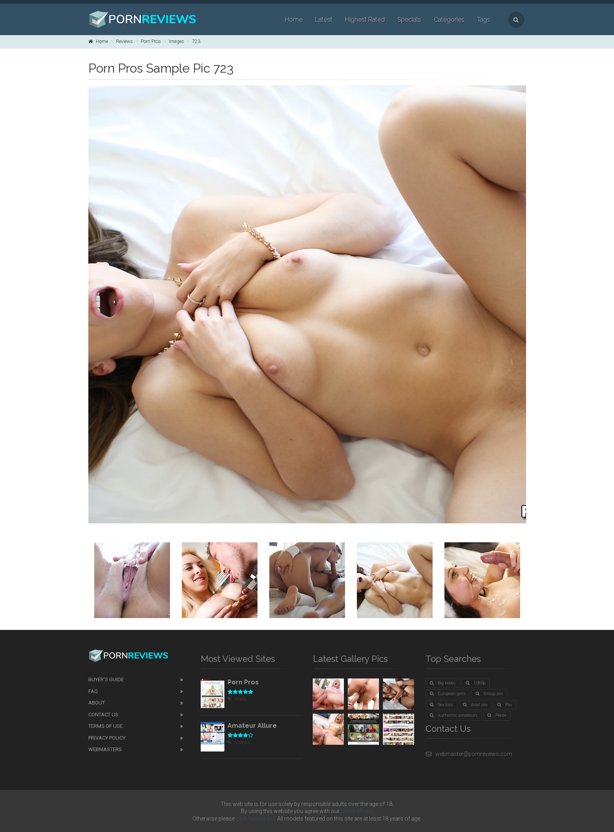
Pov (504, 704)
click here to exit (255, 818)
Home (293, 19)
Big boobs (443, 683)
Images (176, 41)
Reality (237, 699)
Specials (409, 19)
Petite (496, 715)
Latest (323, 19)
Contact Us (103, 715)
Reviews (124, 41)
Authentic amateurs (454, 715)
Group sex (489, 693)
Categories (449, 19)
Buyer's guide (106, 679)
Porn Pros (151, 41)
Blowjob (239, 742)
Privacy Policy (106, 738)
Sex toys (441, 704)
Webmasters (105, 749)
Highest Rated (365, 19)
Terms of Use (105, 726)
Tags (483, 19)
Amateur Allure (252, 725)
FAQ (93, 691)
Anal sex (475, 704)
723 (196, 41)
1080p (475, 683)
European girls (448, 693)
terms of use (356, 811)
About (96, 703)
